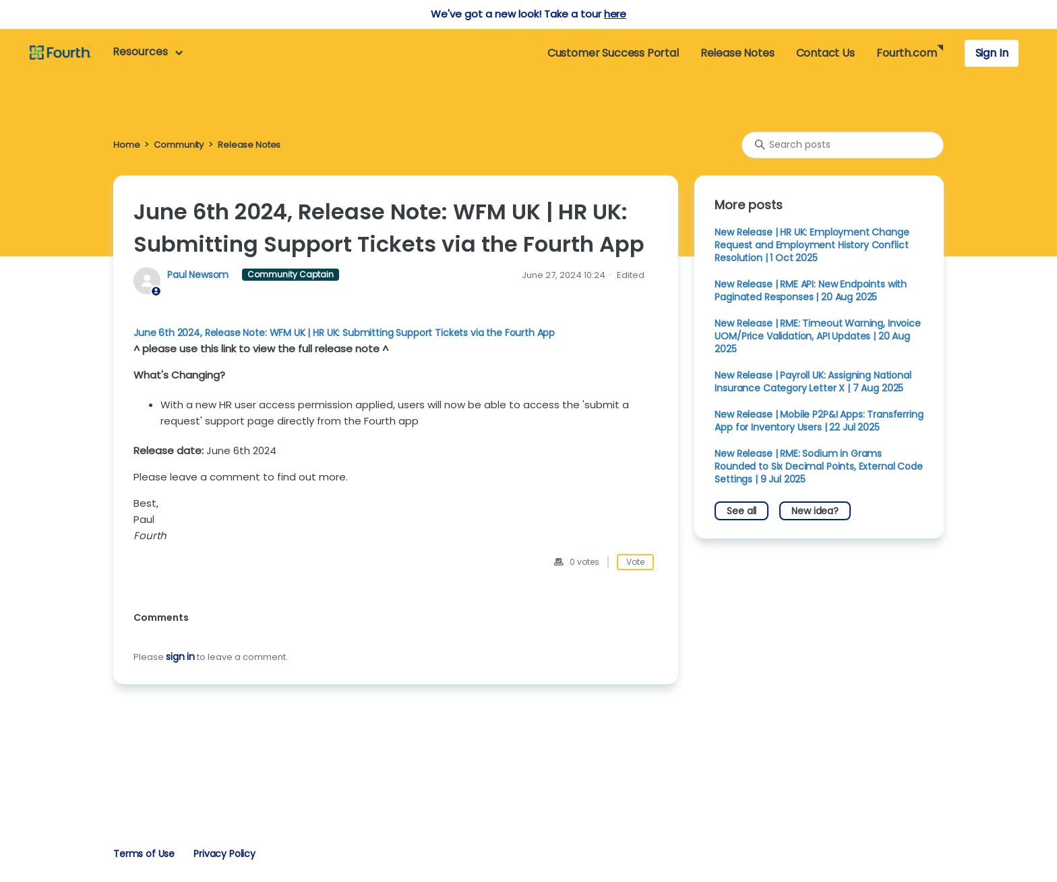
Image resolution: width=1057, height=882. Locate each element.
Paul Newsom (199, 274)
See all (741, 511)
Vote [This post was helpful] (635, 562)
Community (179, 144)
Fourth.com (906, 53)
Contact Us (825, 53)
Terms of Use (144, 853)
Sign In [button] (991, 53)
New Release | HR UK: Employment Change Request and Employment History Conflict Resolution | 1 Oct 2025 (812, 245)
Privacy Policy (224, 853)
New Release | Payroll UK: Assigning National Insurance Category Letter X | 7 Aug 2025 (813, 381)
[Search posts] (843, 145)
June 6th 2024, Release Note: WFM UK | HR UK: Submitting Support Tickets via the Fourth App (344, 332)
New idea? (815, 511)
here (615, 14)
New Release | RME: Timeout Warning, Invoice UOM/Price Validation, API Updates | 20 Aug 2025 (817, 336)
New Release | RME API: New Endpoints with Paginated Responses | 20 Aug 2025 (811, 290)
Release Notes (737, 53)
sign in (180, 656)
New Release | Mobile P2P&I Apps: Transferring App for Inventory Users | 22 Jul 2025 (819, 421)
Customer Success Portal (613, 53)
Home (126, 144)
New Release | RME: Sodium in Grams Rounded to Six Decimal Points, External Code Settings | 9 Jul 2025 (818, 466)
